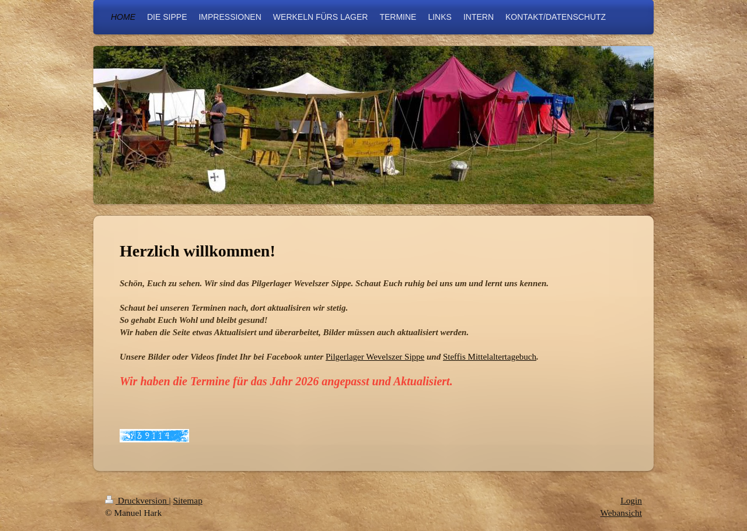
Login (631, 500)
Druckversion (137, 500)
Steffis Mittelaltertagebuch (489, 356)
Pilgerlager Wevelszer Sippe (375, 356)
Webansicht (621, 513)
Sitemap (187, 500)
